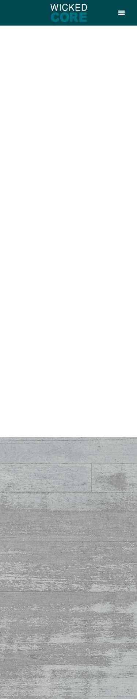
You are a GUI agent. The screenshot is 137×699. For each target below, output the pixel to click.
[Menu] (121, 12)
